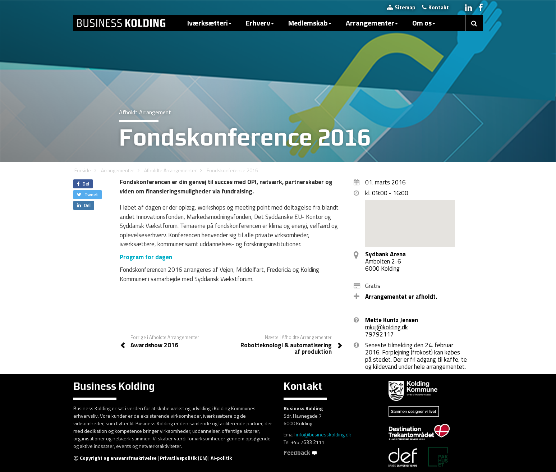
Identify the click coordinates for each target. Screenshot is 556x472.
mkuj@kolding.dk (386, 327)
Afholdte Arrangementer (170, 170)
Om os (423, 22)
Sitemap (401, 7)
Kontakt (435, 7)
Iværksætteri (209, 22)
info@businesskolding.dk (323, 434)
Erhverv (260, 22)
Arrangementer (372, 22)
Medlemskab (309, 22)
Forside (82, 170)
